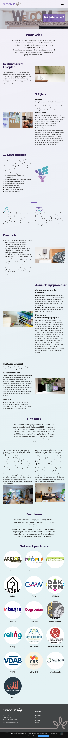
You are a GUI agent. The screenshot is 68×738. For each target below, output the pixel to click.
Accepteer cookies (43, 735)
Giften (37, 722)
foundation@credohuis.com (10, 722)
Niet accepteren (32, 735)
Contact (37, 720)
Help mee (38, 715)
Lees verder (53, 733)
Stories (37, 718)
